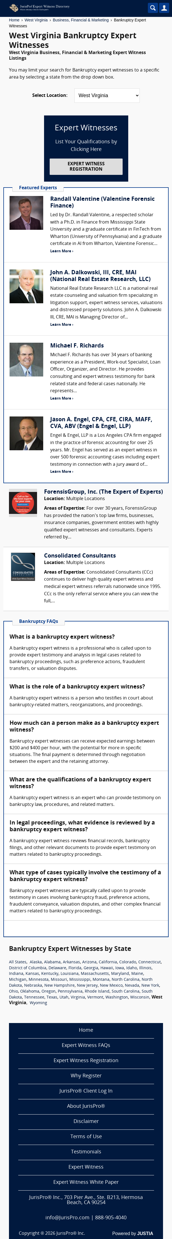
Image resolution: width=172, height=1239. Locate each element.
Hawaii (106, 968)
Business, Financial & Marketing (81, 20)
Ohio (13, 992)
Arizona (89, 962)
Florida (74, 968)
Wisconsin (139, 997)
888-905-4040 (111, 1218)
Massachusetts (95, 974)
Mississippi (79, 980)
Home (14, 20)
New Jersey (87, 986)
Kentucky (49, 974)
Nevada (132, 986)
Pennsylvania (70, 992)
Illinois (145, 968)
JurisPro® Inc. (70, 1233)
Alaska (36, 962)
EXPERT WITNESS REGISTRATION (86, 167)
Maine (137, 974)
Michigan (17, 980)
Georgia (91, 968)
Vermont (95, 997)
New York (150, 986)
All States (17, 962)
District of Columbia (27, 968)
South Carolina (125, 992)
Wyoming (38, 1003)
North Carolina (125, 980)
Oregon (49, 992)
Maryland (120, 974)
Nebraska (33, 986)
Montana (101, 980)
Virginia (78, 997)
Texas (52, 997)
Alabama (52, 962)
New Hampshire (59, 986)
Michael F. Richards (77, 346)
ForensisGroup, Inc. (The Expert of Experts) (103, 492)
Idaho (131, 968)
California (108, 962)
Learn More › (61, 251)
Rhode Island (97, 992)
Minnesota (39, 980)
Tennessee (34, 997)
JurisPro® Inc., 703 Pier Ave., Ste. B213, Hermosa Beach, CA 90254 (86, 1200)
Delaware (57, 968)
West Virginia (36, 20)
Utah (63, 997)
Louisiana (70, 974)
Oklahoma (29, 992)
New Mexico (111, 986)
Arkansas (71, 962)
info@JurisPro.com (67, 1218)
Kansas (32, 974)
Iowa (119, 968)
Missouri (59, 980)
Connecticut (149, 962)
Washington (117, 997)
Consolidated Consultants (80, 556)
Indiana (16, 974)
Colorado (127, 962)
